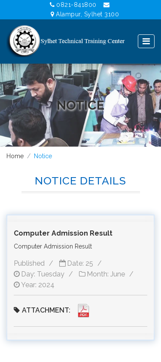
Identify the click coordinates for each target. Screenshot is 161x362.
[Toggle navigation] (146, 41)
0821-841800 (73, 4)
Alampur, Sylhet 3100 (85, 14)
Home (15, 156)
